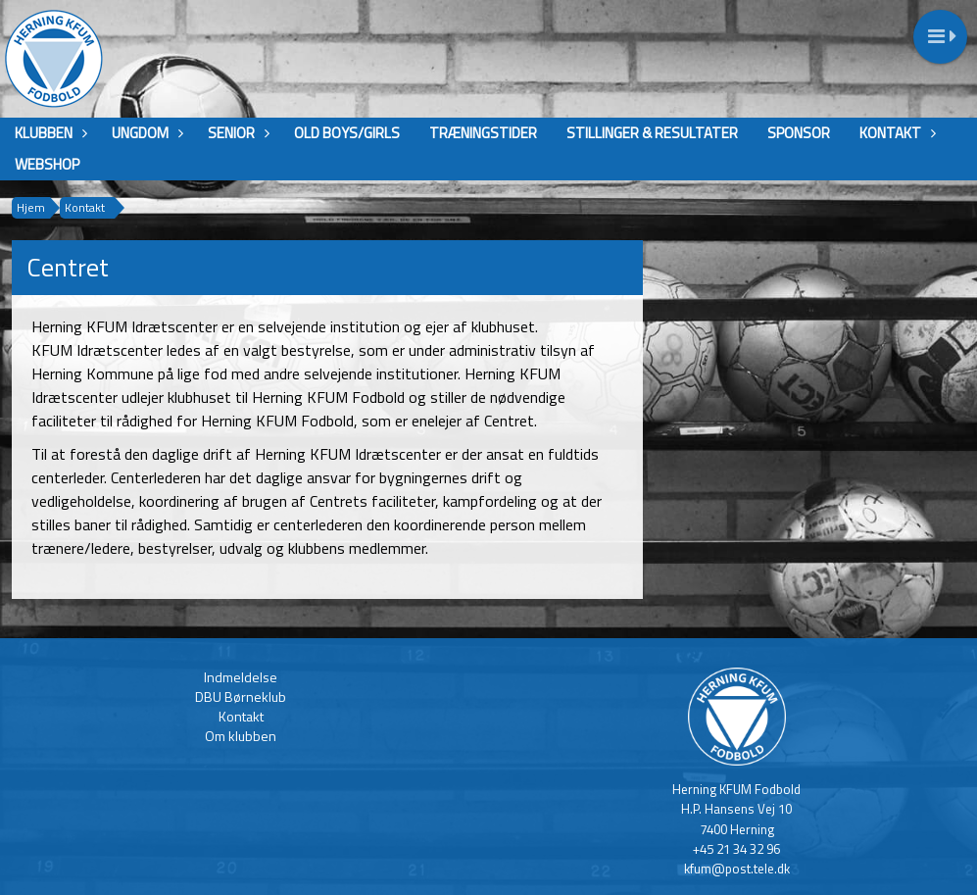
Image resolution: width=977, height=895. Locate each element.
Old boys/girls (347, 133)
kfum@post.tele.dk (737, 868)
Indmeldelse (240, 677)
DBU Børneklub (240, 696)
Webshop (47, 164)
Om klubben (240, 735)
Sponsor (798, 133)
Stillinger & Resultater (652, 133)
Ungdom (145, 133)
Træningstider (483, 133)
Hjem (31, 207)
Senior (236, 133)
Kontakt (895, 133)
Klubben (48, 133)
